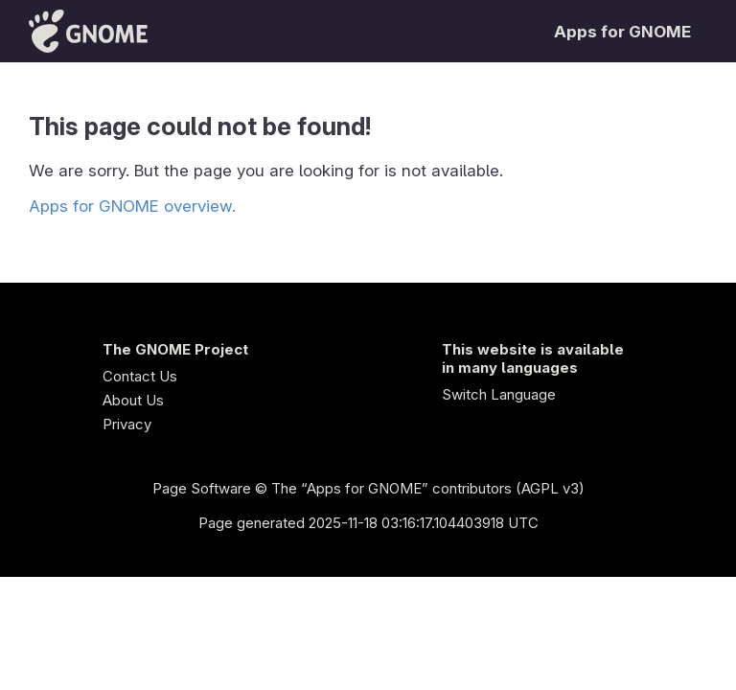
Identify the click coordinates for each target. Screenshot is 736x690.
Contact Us (140, 376)
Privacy (127, 424)
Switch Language (499, 394)
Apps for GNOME (622, 31)
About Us (133, 400)
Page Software (201, 488)
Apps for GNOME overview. (132, 206)
